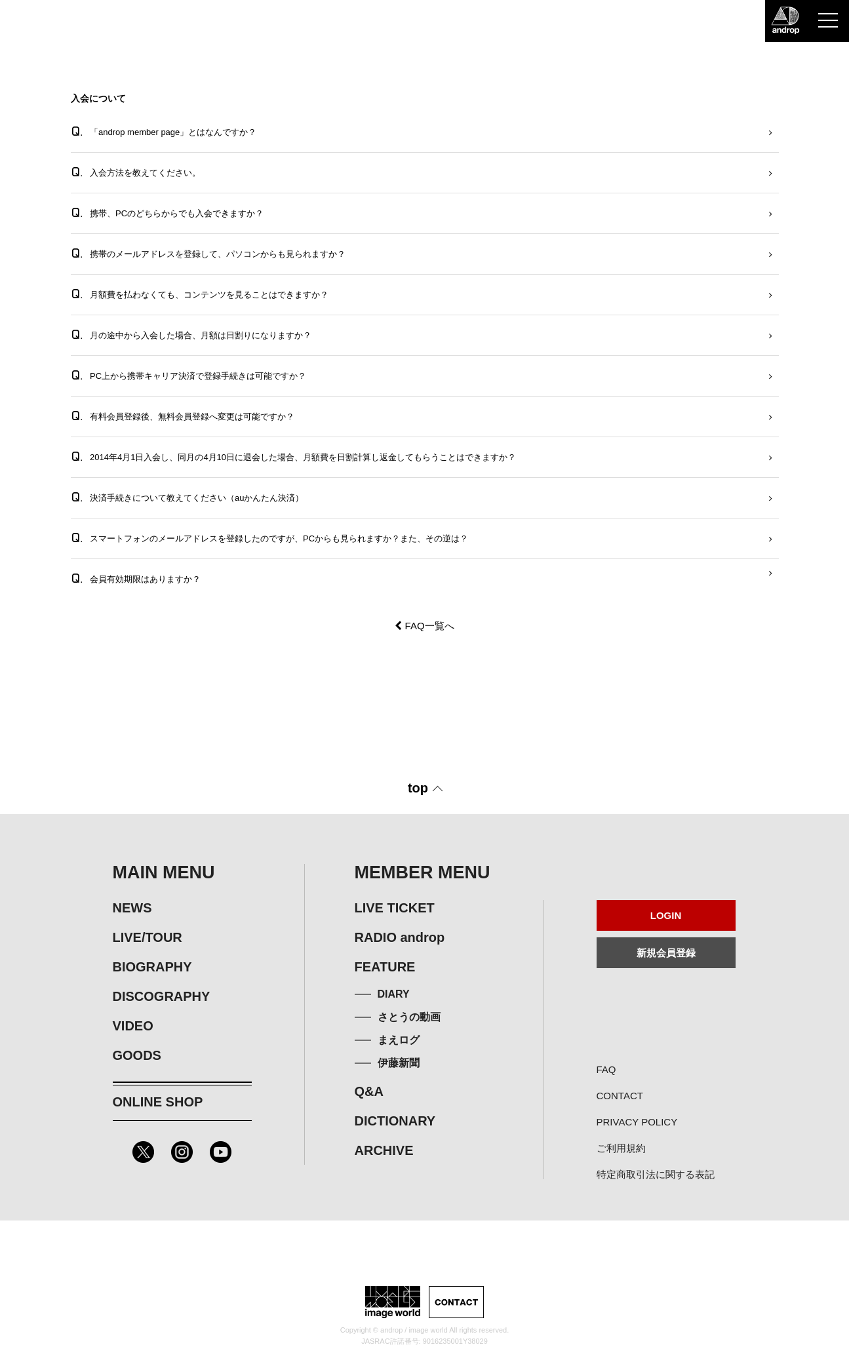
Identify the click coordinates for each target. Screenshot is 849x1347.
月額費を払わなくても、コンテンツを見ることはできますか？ (200, 294)
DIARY (394, 994)
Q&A (369, 1091)
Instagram (181, 1152)
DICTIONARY (395, 1121)
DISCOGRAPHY (161, 996)
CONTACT (620, 1095)
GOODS (137, 1055)
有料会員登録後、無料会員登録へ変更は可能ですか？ (183, 416)
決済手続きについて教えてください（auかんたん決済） (187, 497)
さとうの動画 (409, 1017)
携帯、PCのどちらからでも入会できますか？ (167, 212)
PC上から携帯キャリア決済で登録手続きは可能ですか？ (189, 375)
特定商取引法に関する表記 (656, 1174)
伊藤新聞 (399, 1062)
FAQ (606, 1069)
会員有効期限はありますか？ (136, 578)
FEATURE (385, 967)
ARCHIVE (384, 1150)
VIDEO (133, 1026)
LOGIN (666, 915)
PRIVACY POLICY (637, 1121)
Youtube (220, 1152)
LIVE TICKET (395, 908)
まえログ (399, 1039)
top (418, 788)
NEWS (132, 908)
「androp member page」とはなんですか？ (164, 131)
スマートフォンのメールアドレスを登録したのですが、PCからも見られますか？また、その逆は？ (270, 538)
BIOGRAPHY (152, 967)
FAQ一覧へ (424, 625)
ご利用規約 (621, 1148)
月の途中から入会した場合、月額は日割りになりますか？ (191, 334)
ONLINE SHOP (158, 1102)
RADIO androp (400, 937)
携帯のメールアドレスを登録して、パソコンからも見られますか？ (208, 253)
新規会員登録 (666, 952)
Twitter (143, 1152)
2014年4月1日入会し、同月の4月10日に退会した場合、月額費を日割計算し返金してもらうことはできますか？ (294, 456)
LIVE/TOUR (147, 937)
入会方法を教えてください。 (136, 172)
